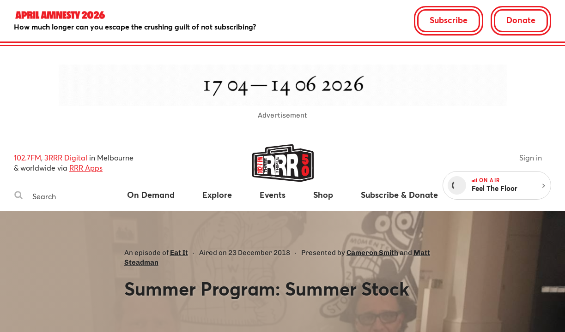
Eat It (179, 253)
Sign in (530, 157)
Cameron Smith (372, 253)
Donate (520, 19)
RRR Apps (86, 167)
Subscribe (449, 19)
